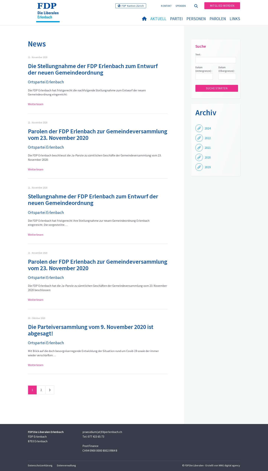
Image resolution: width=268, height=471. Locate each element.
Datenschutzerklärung (40, 465)
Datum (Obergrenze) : (226, 69)
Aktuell (158, 18)
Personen (196, 18)
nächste (50, 391)
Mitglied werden (222, 5)
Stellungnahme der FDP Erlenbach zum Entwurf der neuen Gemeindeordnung (93, 200)
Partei (176, 18)
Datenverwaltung (66, 465)
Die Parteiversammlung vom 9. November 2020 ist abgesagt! (90, 330)
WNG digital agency (229, 465)
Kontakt (166, 5)
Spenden (181, 5)
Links (235, 18)
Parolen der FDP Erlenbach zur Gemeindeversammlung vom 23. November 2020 (97, 135)
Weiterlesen (35, 104)
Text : (198, 54)
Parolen (218, 18)
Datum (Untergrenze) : (203, 69)
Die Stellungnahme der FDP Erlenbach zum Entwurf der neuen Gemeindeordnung (93, 69)
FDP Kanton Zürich (133, 5)
